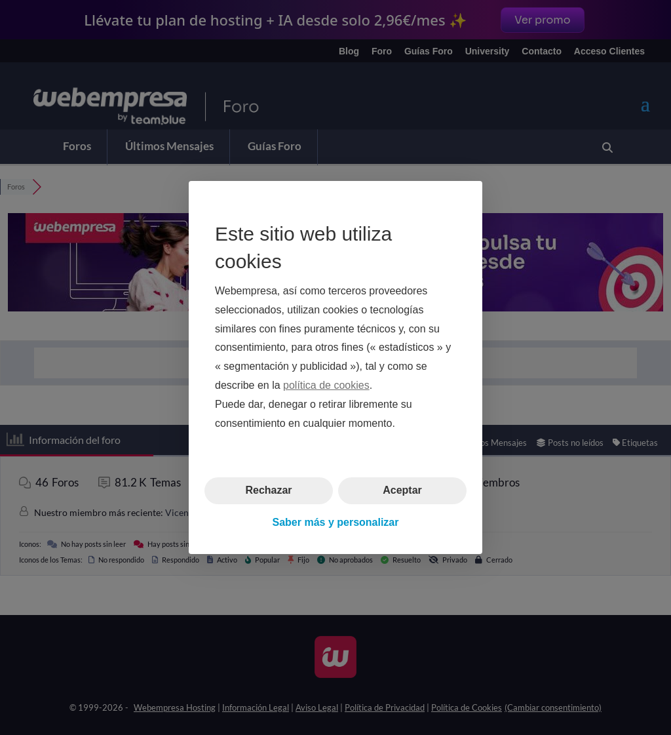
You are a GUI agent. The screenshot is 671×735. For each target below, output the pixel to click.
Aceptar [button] (402, 490)
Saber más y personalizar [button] (336, 522)
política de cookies (326, 385)
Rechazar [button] (268, 490)
